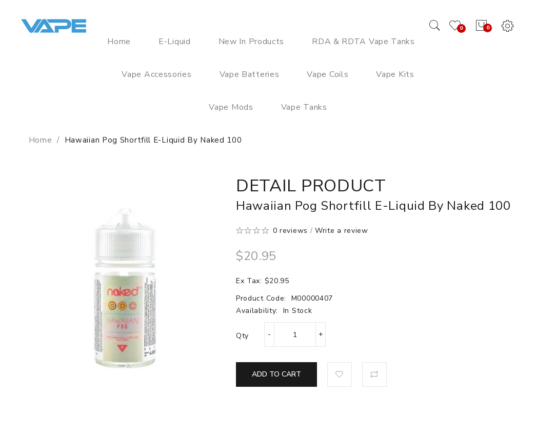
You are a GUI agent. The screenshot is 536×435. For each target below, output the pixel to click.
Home (40, 140)
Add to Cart (276, 374)
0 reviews (290, 230)
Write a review (341, 230)
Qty (242, 336)
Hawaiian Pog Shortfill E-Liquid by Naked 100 (153, 140)
